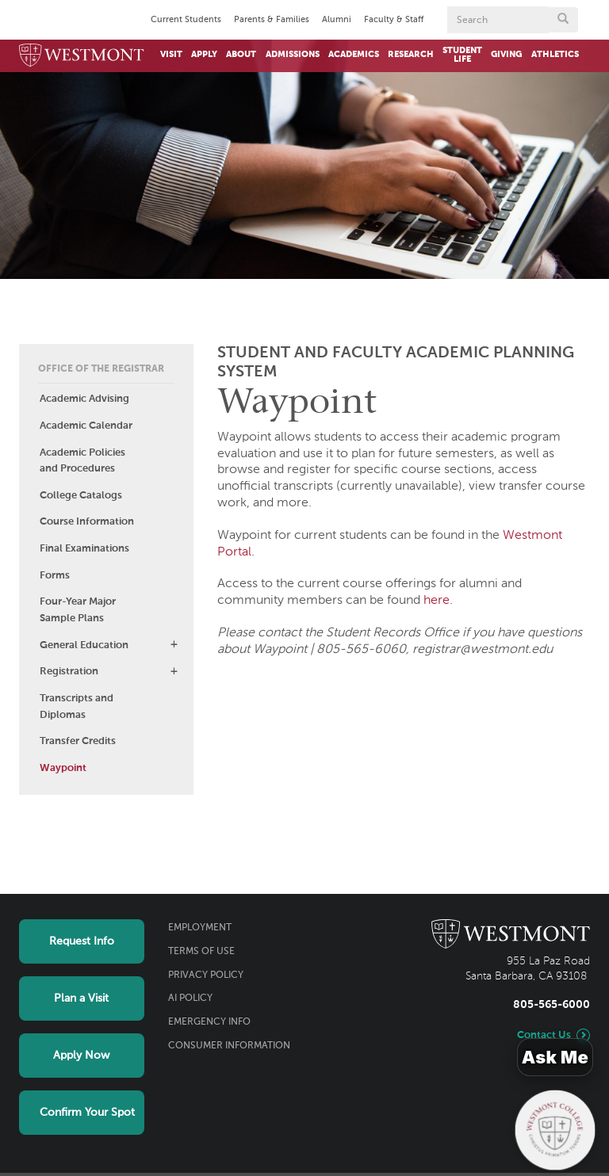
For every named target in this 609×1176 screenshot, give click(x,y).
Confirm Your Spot (87, 1112)
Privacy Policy (205, 975)
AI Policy (190, 998)
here (436, 600)
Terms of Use (201, 951)
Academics (353, 54)
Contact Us (544, 1035)
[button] (174, 644)
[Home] (81, 56)
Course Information (87, 522)
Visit (171, 54)
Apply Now (81, 1055)
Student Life (462, 55)
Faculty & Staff (393, 20)
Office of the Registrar (101, 369)
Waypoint (63, 768)
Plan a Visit (81, 998)
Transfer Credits (78, 741)
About (241, 54)
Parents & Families (271, 20)
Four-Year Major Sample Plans (78, 610)
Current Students (186, 20)
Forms (55, 576)
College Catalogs (81, 496)
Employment (200, 928)
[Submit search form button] (563, 19)
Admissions (293, 54)
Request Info (81, 941)
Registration (69, 671)
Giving (506, 54)
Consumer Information (229, 1046)
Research (411, 54)
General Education (84, 645)
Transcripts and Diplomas (76, 706)
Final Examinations (84, 549)
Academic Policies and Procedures (82, 461)
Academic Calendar (86, 426)
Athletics (555, 54)
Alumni (336, 20)
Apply (204, 54)
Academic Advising (84, 399)
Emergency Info (209, 1022)
